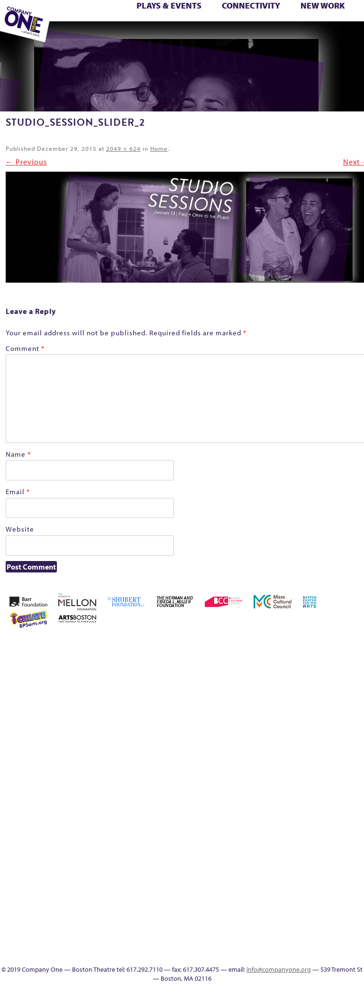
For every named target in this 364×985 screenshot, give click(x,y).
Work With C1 (117, 36)
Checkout (337, 680)
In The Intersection (323, 920)
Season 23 (268, 794)
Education (171, 36)
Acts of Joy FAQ (309, 646)
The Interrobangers (282, 828)
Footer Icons (158, 36)
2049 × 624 (123, 148)
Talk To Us (212, 36)
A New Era (268, 646)
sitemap (144, 36)
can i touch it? (309, 680)
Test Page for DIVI (337, 26)
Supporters (295, 36)
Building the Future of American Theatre (268, 669)
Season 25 (282, 794)
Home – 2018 (295, 737)
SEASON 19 (253, 36)
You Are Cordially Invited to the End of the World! (133, 36)
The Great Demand (254, 828)
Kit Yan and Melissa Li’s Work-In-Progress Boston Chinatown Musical (351, 714)
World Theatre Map (323, 885)
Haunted (282, 737)
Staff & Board (337, 794)
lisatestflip (241, 772)
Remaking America (337, 772)
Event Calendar (186, 36)
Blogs (323, 897)
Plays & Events (168, 5)
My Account (282, 772)
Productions (199, 36)
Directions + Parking (283, 36)
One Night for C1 (310, 772)
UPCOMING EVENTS (323, 874)
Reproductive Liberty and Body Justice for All (350, 760)
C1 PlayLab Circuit (323, 851)
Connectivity (251, 5)
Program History (323, 863)
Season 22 (254, 794)
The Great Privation (268, 828)
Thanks (266, 36)
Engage (239, 36)
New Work (322, 5)
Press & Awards (323, 36)
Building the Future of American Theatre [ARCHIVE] (282, 669)
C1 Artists (226, 36)
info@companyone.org (278, 969)
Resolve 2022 (241, 794)
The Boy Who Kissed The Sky (353, 26)
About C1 (281, 646)
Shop (323, 794)
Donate (227, 737)
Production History (323, 772)
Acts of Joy (295, 646)
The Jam (74, 36)
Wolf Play (102, 36)
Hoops (323, 737)
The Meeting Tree (90, 36)
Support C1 (351, 794)
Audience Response (323, 908)
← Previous (26, 161)
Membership (254, 772)
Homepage (310, 737)
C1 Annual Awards (310, 36)
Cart (323, 680)
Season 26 (296, 794)
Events (323, 931)
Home (159, 148)
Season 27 (309, 794)
